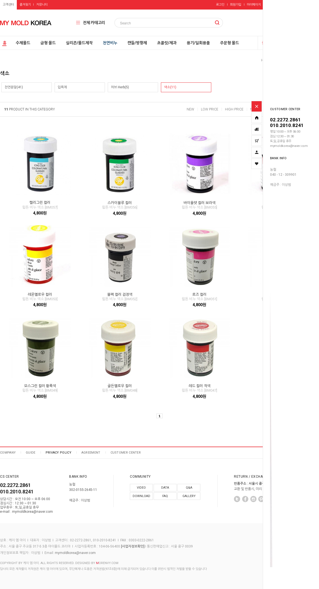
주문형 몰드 (229, 43)
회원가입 (235, 4)
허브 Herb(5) (120, 87)
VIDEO (141, 487)
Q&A (189, 487)
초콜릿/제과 (167, 43)
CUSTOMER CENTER (126, 452)
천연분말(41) (13, 87)
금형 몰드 (48, 43)
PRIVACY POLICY (58, 452)
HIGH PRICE (234, 109)
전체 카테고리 (94, 22)
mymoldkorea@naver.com (75, 553)
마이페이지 (254, 4)
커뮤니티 (42, 4)
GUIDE (31, 452)
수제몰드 (23, 43)
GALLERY (189, 496)
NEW (190, 109)
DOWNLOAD (141, 496)
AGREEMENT (90, 452)
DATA (165, 487)
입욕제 (62, 87)
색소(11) (170, 87)
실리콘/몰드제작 (79, 43)
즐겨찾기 (25, 4)
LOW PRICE (209, 109)
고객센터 (8, 4)
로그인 (220, 4)
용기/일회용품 (198, 43)
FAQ (165, 496)
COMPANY (8, 452)
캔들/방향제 (137, 43)
